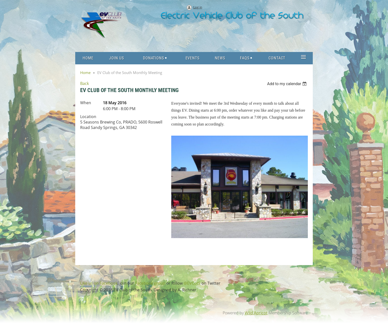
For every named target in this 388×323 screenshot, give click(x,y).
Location (88, 116)
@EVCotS (192, 283)
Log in (197, 7)
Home (85, 72)
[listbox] (287, 84)
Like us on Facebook (99, 283)
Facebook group (150, 283)
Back (84, 83)
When (85, 102)
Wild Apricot (256, 313)
